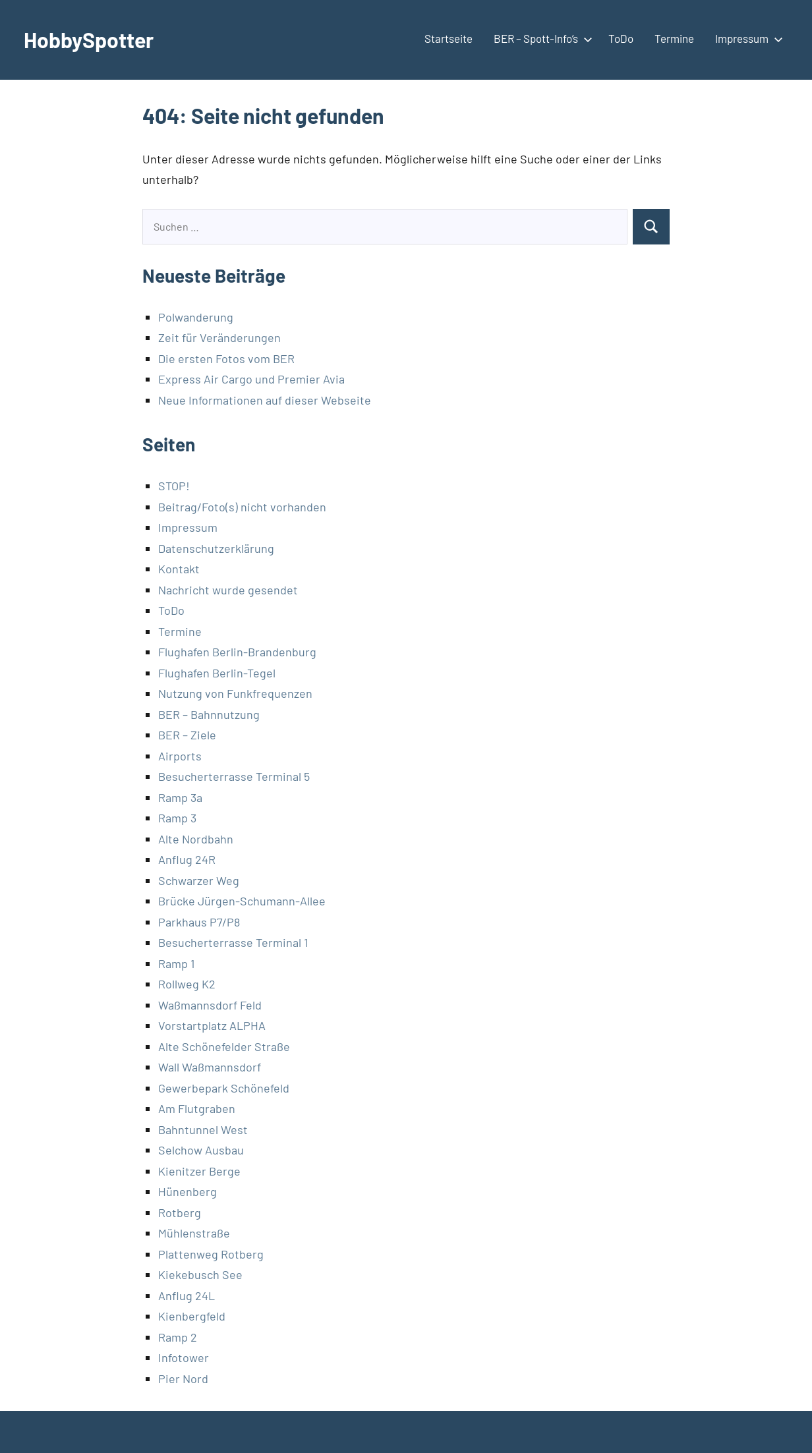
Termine (674, 38)
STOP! (174, 485)
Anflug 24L (186, 1295)
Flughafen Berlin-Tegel (217, 673)
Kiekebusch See (200, 1274)
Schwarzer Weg (198, 880)
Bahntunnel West (203, 1129)
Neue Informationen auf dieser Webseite (264, 400)
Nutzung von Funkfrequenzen (235, 693)
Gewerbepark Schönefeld (223, 1088)
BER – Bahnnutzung (209, 714)
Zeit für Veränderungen (219, 337)
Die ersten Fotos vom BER (226, 358)
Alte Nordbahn (195, 839)
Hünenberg (187, 1191)
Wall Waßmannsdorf (209, 1067)
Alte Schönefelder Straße (224, 1046)
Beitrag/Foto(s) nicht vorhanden (242, 506)
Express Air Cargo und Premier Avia (251, 379)
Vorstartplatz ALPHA (212, 1025)
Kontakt (179, 568)
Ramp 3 (177, 818)
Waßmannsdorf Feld (210, 1005)
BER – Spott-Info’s (540, 38)
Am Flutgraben (196, 1108)
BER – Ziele (187, 734)
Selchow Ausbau (201, 1150)
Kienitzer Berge (199, 1171)
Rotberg (179, 1212)
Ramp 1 (176, 963)
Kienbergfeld (191, 1316)
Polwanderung (195, 317)
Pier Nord (183, 1378)
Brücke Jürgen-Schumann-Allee (242, 901)
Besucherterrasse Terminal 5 (234, 776)
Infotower (183, 1357)
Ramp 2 (177, 1337)
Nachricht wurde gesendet (228, 590)
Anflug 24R (187, 859)
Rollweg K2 (187, 984)
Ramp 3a (180, 797)
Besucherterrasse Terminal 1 (233, 942)
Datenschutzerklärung (216, 548)
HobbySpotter (89, 39)
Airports (180, 756)
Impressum (746, 38)
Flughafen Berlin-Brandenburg (237, 651)
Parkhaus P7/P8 (199, 922)
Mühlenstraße (194, 1233)
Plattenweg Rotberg (211, 1254)
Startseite (448, 38)
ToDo (620, 38)
